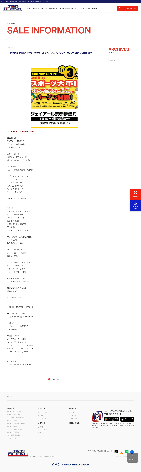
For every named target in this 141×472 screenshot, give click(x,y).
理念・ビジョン (42, 430)
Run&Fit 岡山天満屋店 (13, 435)
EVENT (41, 8)
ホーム (9, 396)
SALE (35, 8)
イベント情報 (73, 418)
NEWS (28, 8)
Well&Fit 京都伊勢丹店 (14, 411)
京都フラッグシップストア (15, 414)
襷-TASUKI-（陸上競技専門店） (16, 417)
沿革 (39, 433)
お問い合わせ (74, 423)
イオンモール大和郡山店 (14, 429)
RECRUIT (60, 8)
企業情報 (40, 427)
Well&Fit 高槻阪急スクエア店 (16, 423)
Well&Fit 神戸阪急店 (13, 432)
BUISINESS (50, 8)
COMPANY (69, 8)
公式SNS (41, 415)
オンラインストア (12, 438)
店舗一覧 (10, 408)
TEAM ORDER (91, 8)
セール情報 (72, 415)
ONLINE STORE (127, 8)
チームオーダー (42, 418)
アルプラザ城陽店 (12, 420)
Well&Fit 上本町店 (12, 426)
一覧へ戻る (54, 379)
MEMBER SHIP (135, 205)
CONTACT (79, 8)
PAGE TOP (132, 457)
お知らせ (71, 412)
